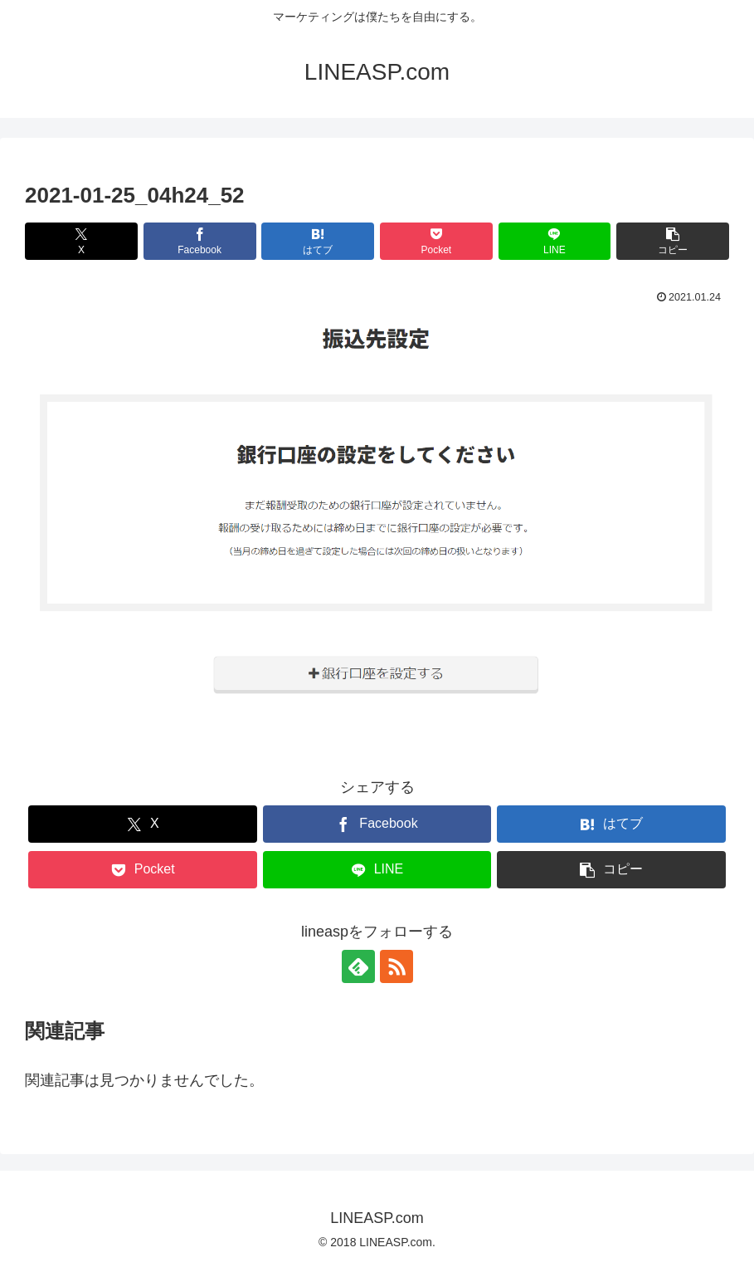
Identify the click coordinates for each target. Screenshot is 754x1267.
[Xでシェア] (81, 241)
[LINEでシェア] (555, 241)
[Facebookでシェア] (200, 241)
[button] (672, 241)
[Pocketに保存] (436, 241)
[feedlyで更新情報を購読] (358, 966)
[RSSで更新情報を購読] (396, 966)
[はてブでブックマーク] (317, 241)
